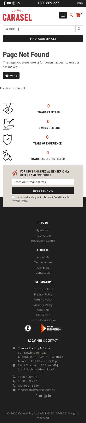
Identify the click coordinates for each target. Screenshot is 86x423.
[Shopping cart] (78, 15)
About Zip (43, 310)
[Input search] (39, 28)
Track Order (43, 235)
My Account (43, 230)
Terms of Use (43, 289)
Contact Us (43, 272)
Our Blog (43, 267)
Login (79, 3)
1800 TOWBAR (28, 377)
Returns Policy (43, 299)
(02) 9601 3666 (28, 385)
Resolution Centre (43, 240)
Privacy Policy (20, 200)
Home (11, 75)
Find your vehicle (43, 39)
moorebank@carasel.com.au (36, 390)
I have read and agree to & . (40, 199)
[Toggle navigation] (63, 15)
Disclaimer (43, 315)
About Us (43, 257)
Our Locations (43, 262)
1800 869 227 (27, 381)
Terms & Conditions (55, 197)
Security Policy (43, 305)
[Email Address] (43, 181)
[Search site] (79, 28)
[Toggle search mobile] (70, 15)
